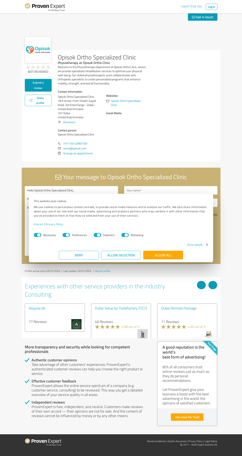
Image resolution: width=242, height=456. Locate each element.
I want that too (191, 6)
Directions (69, 122)
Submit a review (38, 85)
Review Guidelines (156, 441)
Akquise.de (37, 308)
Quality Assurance (177, 441)
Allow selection (121, 257)
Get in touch (202, 17)
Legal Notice (211, 441)
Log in (211, 7)
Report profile (103, 271)
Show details (170, 247)
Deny (79, 257)
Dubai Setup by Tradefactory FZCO (121, 308)
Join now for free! (187, 417)
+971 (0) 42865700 (75, 143)
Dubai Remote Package (179, 308)
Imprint (64, 226)
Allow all (163, 257)
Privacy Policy (80, 226)
